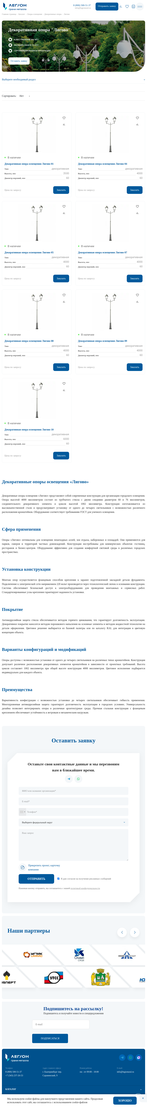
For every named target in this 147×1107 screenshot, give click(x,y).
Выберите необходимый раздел (19, 79)
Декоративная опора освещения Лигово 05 (29, 252)
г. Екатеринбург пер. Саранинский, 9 (52, 1060)
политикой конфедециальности (85, 888)
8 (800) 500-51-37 (82, 5)
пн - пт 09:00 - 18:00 (89, 1058)
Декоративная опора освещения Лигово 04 (102, 163)
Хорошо (125, 1100)
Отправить (36, 878)
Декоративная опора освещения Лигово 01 (29, 163)
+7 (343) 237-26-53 (14, 1061)
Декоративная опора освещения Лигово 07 (102, 252)
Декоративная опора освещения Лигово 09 (102, 341)
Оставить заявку (19, 61)
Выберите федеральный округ (37, 822)
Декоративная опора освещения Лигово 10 (29, 429)
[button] (122, 932)
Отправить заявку (107, 6)
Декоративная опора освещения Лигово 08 (29, 341)
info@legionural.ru (83, 8)
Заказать (61, 190)
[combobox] (22, 812)
